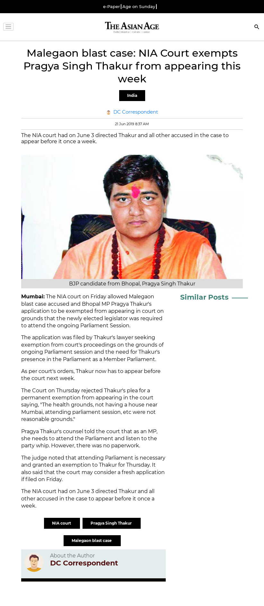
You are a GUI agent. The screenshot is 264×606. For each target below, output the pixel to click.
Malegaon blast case (92, 540)
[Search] (257, 28)
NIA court (62, 523)
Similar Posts (204, 297)
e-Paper (111, 6)
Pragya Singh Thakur (112, 523)
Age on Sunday (138, 6)
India (132, 95)
